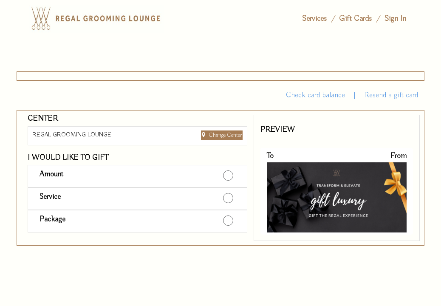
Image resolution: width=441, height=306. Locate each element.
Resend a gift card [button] (391, 95)
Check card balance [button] (315, 95)
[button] (137, 176)
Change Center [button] (224, 135)
